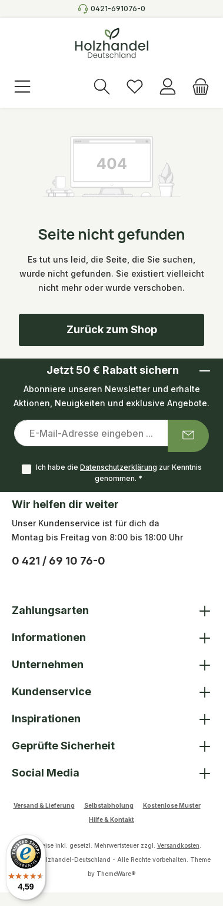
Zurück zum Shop (111, 329)
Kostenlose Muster (172, 805)
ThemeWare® (115, 873)
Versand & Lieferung (44, 805)
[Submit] (188, 436)
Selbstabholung (109, 805)
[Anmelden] (167, 88)
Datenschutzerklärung (118, 467)
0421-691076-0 (118, 8)
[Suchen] (101, 88)
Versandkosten (178, 845)
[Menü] (22, 88)
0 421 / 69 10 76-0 (58, 561)
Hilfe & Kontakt (111, 819)
